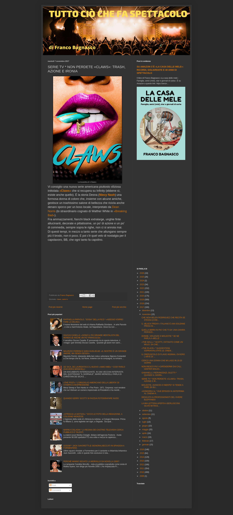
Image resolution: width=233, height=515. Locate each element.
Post (53, 485)
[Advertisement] (161, 214)
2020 (142, 296)
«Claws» (65, 190)
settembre (146, 414)
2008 (142, 476)
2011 (142, 468)
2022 (142, 288)
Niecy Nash (107, 194)
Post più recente (56, 307)
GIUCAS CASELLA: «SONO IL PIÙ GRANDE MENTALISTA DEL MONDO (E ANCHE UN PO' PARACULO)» (91, 336)
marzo (145, 437)
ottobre (145, 410)
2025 (142, 277)
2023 (142, 284)
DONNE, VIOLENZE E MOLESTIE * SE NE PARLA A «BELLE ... (160, 337)
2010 (142, 472)
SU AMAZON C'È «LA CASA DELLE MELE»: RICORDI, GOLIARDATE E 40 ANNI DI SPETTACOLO (160, 69)
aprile (144, 433)
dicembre (146, 310)
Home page (87, 307)
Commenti (55, 490)
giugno (145, 426)
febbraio (146, 441)
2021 (142, 292)
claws (59, 299)
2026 (142, 273)
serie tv (65, 299)
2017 (142, 307)
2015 (142, 453)
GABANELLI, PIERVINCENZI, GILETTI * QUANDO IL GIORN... (159, 374)
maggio (145, 429)
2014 (142, 457)
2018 (142, 303)
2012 (142, 464)
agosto (145, 418)
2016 (142, 449)
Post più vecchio (119, 307)
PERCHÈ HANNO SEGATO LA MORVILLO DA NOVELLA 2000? (91, 461)
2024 (142, 280)
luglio (144, 422)
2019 (142, 299)
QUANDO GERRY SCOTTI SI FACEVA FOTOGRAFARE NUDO (91, 398)
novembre (146, 314)
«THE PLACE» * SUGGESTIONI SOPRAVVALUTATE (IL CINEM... (157, 349)
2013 (142, 461)
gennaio (146, 444)
